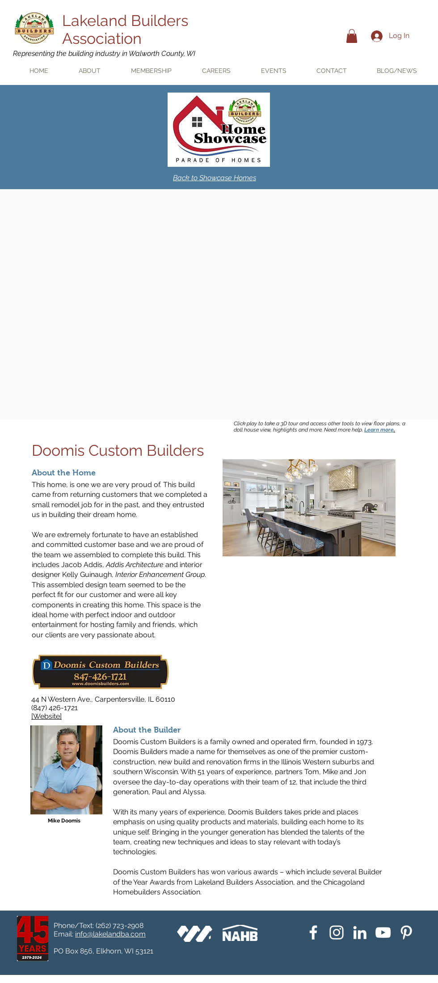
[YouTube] (383, 932)
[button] (352, 36)
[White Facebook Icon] (313, 932)
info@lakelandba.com (110, 934)
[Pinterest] (406, 932)
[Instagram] (336, 932)
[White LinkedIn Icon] (359, 932)
